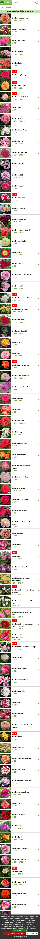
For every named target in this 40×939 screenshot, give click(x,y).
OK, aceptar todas (20, 930)
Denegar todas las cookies (14, 933)
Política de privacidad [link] (20, 937)
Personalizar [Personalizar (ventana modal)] (32, 933)
